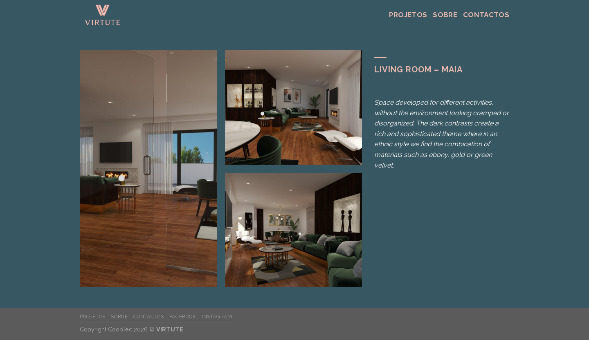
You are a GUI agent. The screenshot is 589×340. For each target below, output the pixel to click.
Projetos (408, 15)
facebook (182, 316)
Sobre (445, 15)
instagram (217, 316)
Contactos (486, 15)
